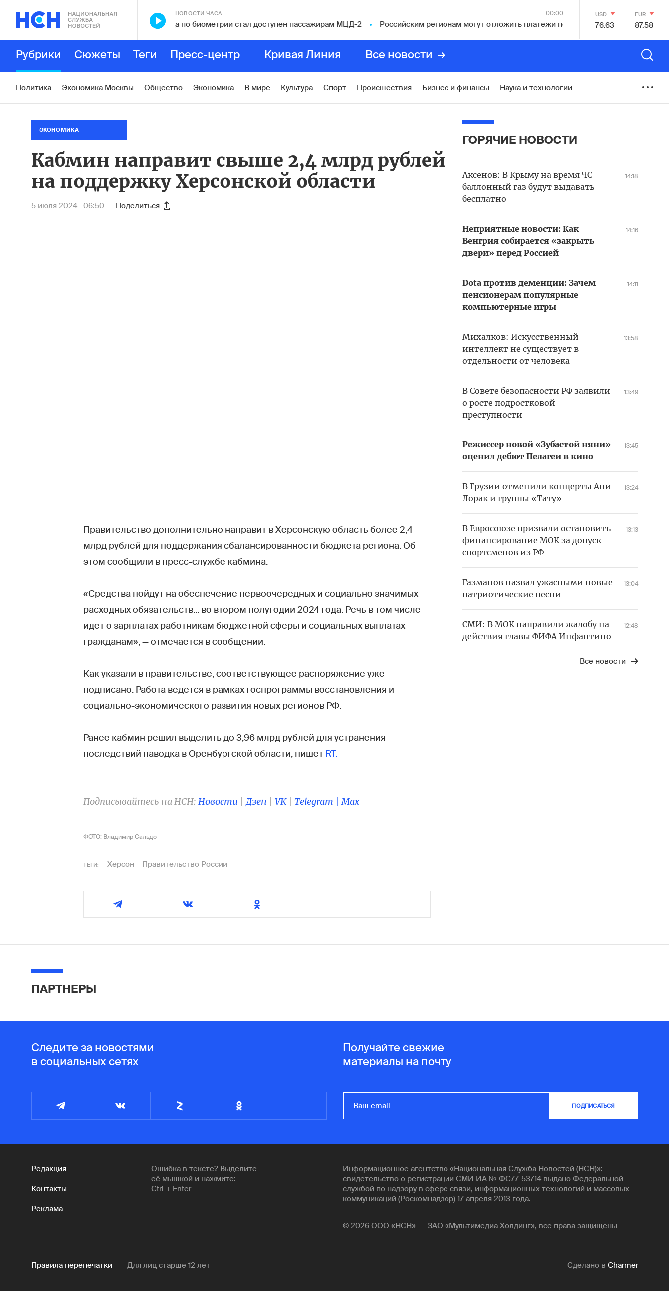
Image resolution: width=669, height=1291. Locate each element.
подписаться (593, 1105)
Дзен (256, 801)
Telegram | (317, 801)
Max (350, 801)
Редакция (48, 1169)
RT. (331, 754)
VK (280, 801)
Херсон (120, 864)
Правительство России (184, 864)
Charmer (623, 1265)
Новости (218, 801)
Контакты (49, 1189)
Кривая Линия (302, 55)
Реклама (47, 1209)
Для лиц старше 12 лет (168, 1265)
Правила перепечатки (71, 1265)
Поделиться (143, 206)
